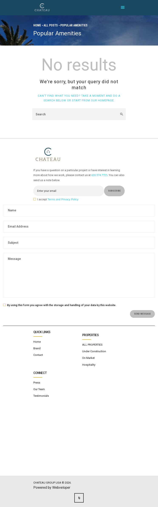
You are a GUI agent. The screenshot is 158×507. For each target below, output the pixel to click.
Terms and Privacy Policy (63, 199)
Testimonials (41, 395)
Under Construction (94, 351)
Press (36, 382)
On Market (88, 357)
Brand (37, 348)
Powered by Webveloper (51, 488)
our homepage (102, 100)
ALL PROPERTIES (92, 344)
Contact (38, 355)
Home (37, 25)
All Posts (51, 25)
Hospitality (88, 364)
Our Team (39, 389)
